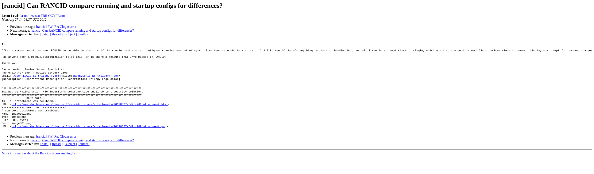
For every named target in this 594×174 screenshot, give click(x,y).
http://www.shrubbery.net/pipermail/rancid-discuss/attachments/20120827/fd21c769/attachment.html (90, 117)
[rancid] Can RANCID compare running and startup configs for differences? (82, 30)
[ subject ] (70, 34)
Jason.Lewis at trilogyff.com (36, 82)
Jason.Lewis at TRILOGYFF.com (43, 15)
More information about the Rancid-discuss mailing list (39, 170)
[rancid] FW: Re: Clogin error (56, 26)
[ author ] (84, 34)
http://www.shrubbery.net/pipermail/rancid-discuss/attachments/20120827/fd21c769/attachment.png (89, 143)
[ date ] (44, 34)
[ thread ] (56, 34)
